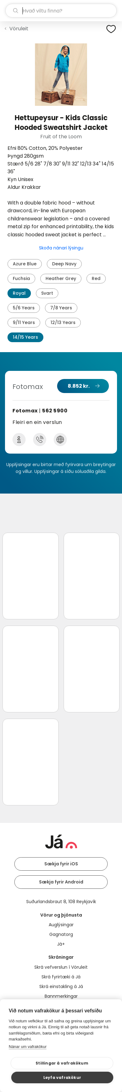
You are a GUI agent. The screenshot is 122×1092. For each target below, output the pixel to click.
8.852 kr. (79, 386)
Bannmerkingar (61, 996)
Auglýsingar (61, 925)
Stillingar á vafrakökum (62, 1063)
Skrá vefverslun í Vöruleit (61, 967)
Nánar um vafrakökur (27, 1046)
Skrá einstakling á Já (61, 986)
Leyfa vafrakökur (62, 1077)
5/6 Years (24, 308)
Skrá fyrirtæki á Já (61, 977)
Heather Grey (61, 278)
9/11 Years (24, 322)
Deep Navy (64, 264)
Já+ (61, 944)
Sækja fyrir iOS (61, 864)
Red (96, 278)
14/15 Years (25, 337)
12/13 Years (63, 322)
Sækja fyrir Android (61, 882)
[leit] (61, 10)
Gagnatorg (61, 934)
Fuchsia (21, 278)
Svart (47, 293)
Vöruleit (18, 28)
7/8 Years (61, 308)
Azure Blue (25, 264)
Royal (19, 293)
